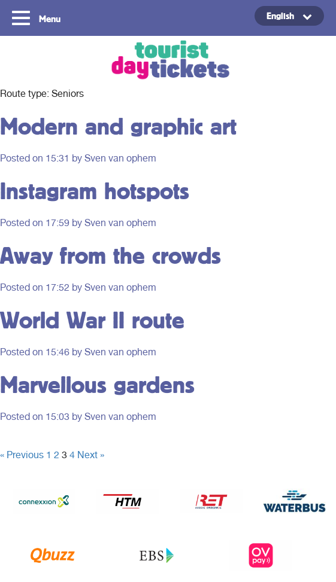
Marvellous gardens (97, 384)
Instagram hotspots (94, 190)
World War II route (92, 320)
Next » (90, 455)
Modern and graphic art (118, 126)
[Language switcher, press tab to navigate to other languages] (289, 16)
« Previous (22, 455)
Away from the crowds (110, 255)
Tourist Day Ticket (168, 61)
